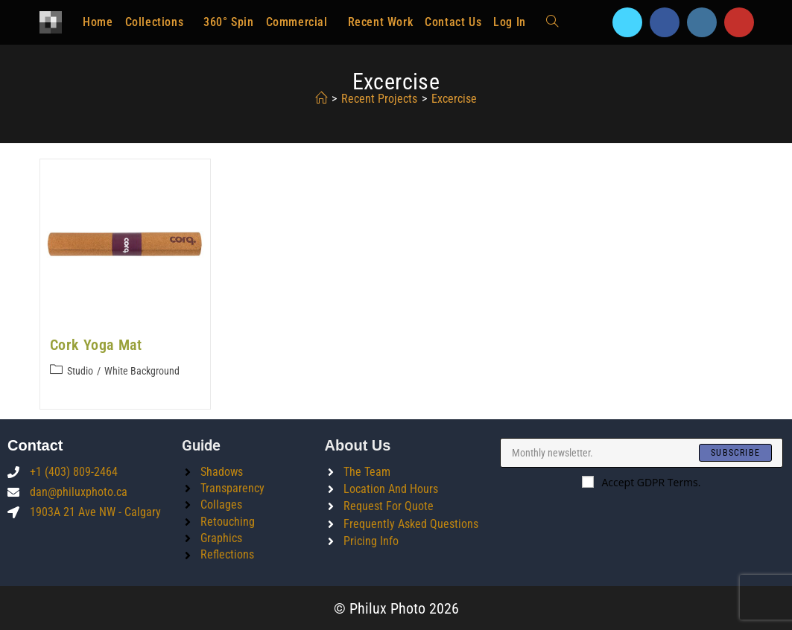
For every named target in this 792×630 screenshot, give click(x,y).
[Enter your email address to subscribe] (641, 452)
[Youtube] (739, 22)
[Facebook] (664, 22)
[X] (627, 22)
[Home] (321, 99)
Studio (80, 371)
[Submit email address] (735, 452)
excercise (454, 99)
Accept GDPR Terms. (641, 481)
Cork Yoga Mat (96, 345)
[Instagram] (702, 22)
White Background (142, 371)
